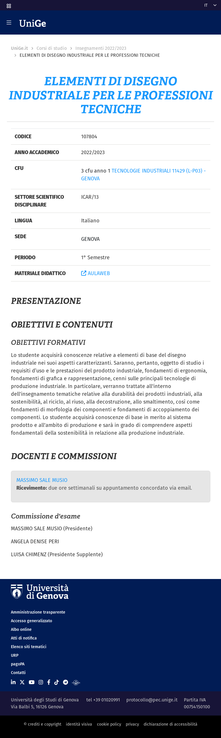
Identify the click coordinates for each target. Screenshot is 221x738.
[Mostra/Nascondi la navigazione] (9, 22)
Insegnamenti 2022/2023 (100, 48)
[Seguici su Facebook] (48, 682)
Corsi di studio (52, 48)
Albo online (21, 629)
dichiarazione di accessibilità (170, 724)
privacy (132, 724)
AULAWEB (95, 273)
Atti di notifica (24, 638)
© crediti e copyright (42, 724)
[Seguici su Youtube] (32, 682)
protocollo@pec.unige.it (152, 700)
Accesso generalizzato (31, 621)
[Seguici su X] (22, 682)
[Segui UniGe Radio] (76, 682)
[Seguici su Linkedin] (13, 682)
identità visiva (79, 724)
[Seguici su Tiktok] (56, 682)
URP (14, 655)
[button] (8, 4)
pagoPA (17, 664)
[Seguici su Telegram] (65, 682)
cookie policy (109, 724)
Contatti (18, 672)
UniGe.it (19, 48)
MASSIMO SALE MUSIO (41, 480)
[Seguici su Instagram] (41, 682)
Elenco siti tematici (28, 647)
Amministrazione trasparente (38, 612)
